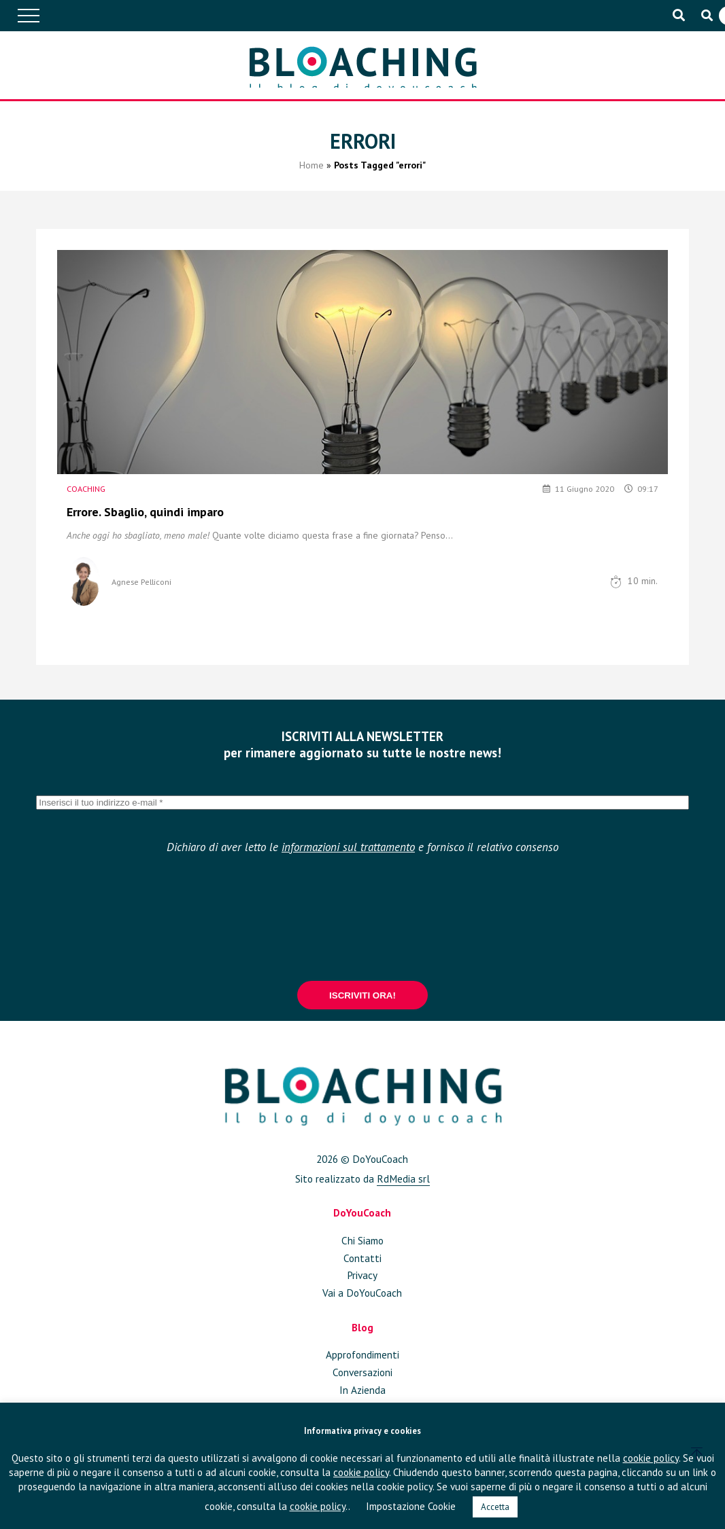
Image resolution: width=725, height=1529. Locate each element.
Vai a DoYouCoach (362, 1292)
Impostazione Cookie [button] (411, 1506)
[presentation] (362, 916)
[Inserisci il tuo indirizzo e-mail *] (362, 802)
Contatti (362, 1258)
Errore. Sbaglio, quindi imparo (145, 512)
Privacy (362, 1275)
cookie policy (651, 1458)
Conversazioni (362, 1372)
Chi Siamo (362, 1240)
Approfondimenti (362, 1354)
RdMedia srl (403, 1178)
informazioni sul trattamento (348, 847)
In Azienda (362, 1390)
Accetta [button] (495, 1507)
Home (311, 174)
